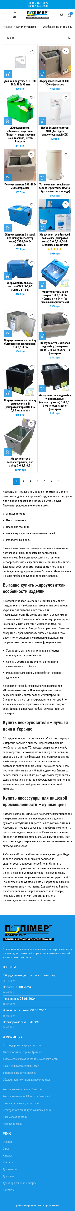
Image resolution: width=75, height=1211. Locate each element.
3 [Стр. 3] (30, 481)
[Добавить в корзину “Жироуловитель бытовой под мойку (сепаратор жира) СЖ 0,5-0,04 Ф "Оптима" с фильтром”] (42, 228)
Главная (8, 26)
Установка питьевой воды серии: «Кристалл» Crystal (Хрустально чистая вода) (55, 188)
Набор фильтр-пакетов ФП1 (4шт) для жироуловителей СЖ (54, 131)
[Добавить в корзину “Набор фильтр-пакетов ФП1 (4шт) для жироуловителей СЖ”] (42, 121)
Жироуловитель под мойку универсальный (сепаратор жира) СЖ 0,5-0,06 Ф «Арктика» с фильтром (55, 402)
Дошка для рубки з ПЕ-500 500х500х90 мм (20, 82)
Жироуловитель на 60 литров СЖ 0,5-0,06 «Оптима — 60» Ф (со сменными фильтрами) (55, 297)
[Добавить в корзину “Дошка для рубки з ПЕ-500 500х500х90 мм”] (8, 74)
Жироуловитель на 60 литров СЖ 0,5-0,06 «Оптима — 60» (20, 286)
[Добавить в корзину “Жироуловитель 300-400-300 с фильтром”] (42, 74)
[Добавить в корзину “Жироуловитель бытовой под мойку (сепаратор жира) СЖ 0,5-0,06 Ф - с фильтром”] (42, 336)
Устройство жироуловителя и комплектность (30, 1059)
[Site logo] (37, 14)
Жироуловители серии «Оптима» (22, 1089)
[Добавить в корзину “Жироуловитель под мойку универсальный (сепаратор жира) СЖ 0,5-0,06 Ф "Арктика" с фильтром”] (42, 388)
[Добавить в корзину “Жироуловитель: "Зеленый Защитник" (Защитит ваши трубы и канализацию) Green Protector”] (8, 121)
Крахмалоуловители (15, 1117)
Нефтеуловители (12, 1124)
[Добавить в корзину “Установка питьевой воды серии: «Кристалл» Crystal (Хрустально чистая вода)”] (42, 177)
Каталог (7, 1155)
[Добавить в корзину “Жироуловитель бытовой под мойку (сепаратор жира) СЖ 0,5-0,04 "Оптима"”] (8, 228)
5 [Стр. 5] (44, 481)
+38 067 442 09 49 (37, 6)
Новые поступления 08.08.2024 (25, 1010)
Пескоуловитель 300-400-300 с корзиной (20, 186)
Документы (10, 1169)
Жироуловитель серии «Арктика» (22, 1052)
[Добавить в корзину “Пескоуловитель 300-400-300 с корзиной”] (8, 177)
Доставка (8, 1176)
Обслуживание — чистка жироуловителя (27, 1079)
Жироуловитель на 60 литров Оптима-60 (27, 1096)
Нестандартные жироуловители (22, 1045)
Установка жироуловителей (19, 1072)
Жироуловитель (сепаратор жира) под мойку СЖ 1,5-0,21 (20, 462)
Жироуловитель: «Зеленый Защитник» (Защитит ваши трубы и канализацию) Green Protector (20, 134)
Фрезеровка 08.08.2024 (19, 999)
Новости (8, 1162)
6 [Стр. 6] (51, 481)
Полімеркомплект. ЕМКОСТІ (21, 1022)
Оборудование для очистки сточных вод (29, 975)
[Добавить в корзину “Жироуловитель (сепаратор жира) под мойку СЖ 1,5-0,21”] (8, 452)
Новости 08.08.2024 (17, 987)
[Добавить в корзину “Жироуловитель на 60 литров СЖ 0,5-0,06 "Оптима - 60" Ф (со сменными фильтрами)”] (42, 285)
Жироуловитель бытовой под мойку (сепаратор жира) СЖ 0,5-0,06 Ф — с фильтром (55, 348)
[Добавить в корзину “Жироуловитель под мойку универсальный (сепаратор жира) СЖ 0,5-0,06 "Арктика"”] (8, 393)
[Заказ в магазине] (69, 38)
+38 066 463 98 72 (37, 3)
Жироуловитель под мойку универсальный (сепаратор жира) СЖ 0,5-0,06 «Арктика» (20, 405)
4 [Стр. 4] (37, 481)
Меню (10, 38)
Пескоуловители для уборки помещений (27, 1110)
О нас (6, 1148)
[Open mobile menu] (5, 15)
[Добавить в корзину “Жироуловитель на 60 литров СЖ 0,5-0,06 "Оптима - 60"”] (8, 276)
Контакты (8, 1190)
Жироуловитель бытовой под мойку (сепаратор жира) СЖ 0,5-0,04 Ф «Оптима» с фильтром (55, 240)
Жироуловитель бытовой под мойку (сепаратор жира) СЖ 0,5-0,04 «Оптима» (20, 240)
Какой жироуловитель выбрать (21, 1066)
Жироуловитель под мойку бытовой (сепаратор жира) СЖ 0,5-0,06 (20, 344)
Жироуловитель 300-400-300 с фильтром (54, 82)
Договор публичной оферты (19, 1183)
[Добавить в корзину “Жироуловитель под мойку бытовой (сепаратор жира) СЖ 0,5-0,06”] (8, 333)
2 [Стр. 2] (23, 481)
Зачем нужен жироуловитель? (21, 1103)
